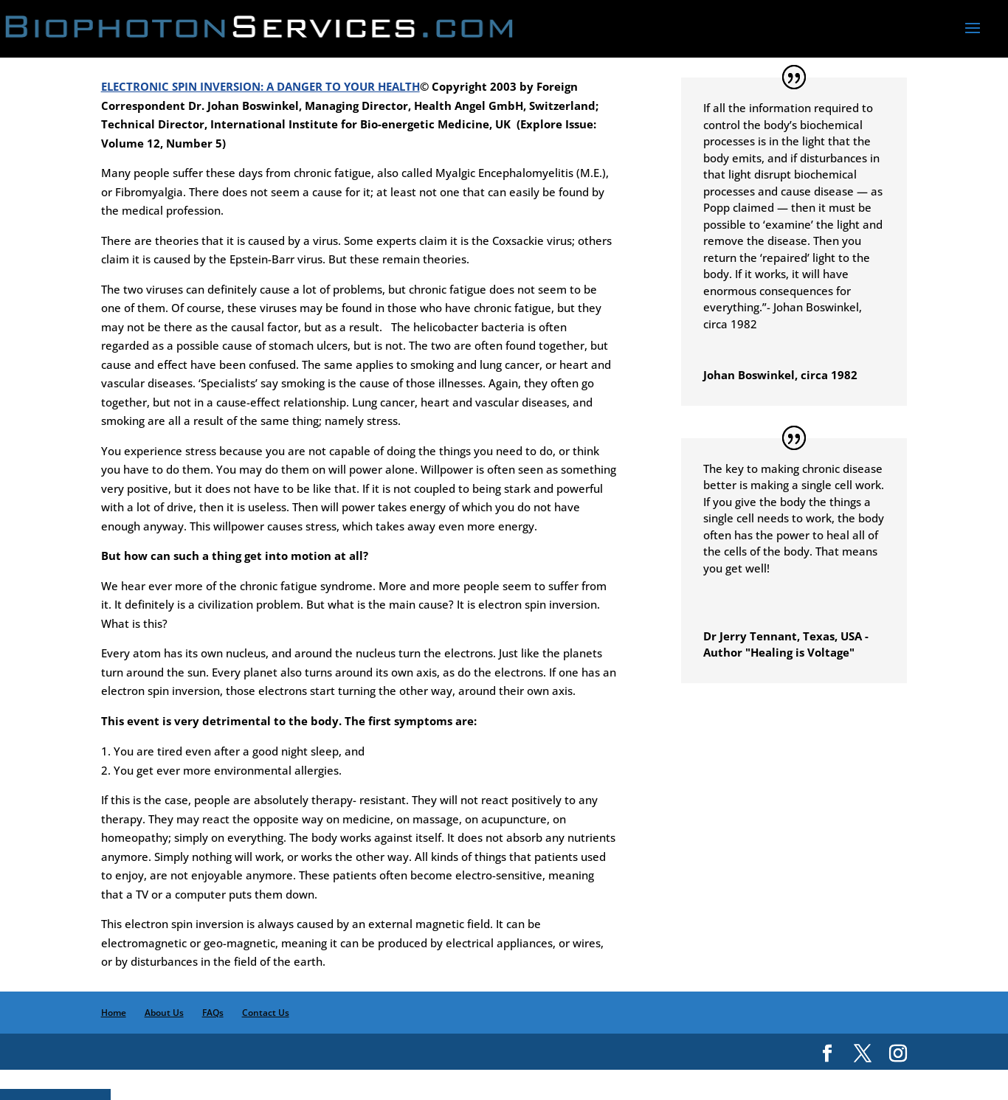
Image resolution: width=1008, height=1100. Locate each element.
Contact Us (265, 1012)
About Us (164, 1012)
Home (113, 1012)
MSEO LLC (763, 1078)
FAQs (213, 1012)
